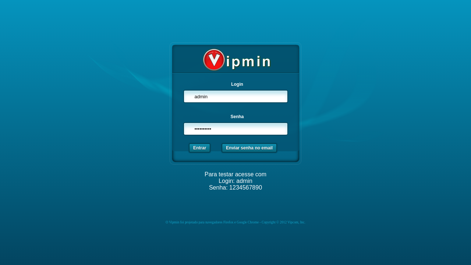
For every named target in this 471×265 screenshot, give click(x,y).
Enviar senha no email (249, 148)
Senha (237, 116)
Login (237, 84)
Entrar (199, 148)
